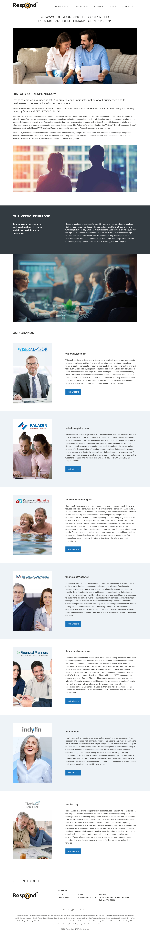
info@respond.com (87, 897)
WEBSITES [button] (99, 7)
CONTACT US (128, 7)
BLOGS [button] (113, 7)
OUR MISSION (81, 7)
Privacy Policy (67, 910)
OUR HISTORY (61, 7)
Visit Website (73, 392)
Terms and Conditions (80, 910)
